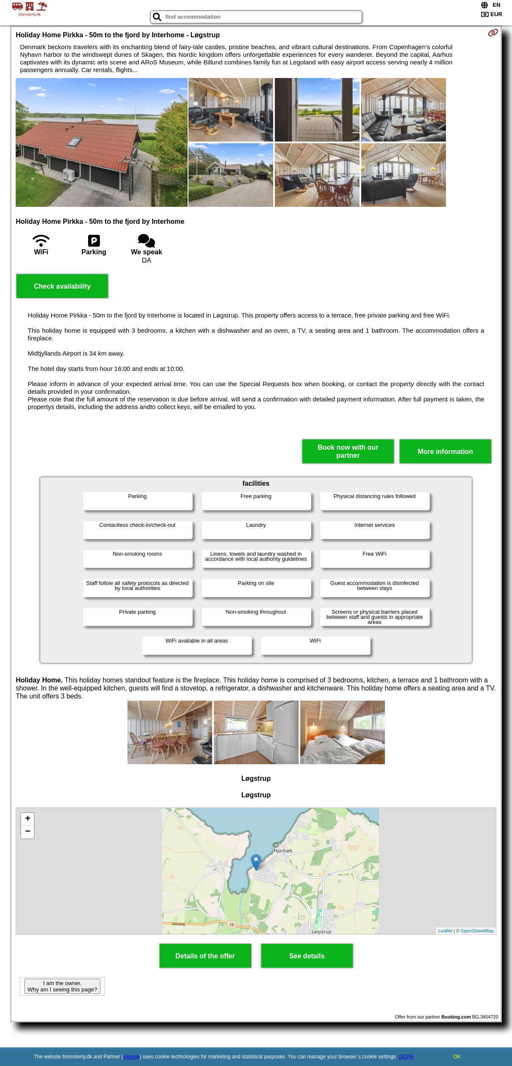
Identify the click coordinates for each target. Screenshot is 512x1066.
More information (445, 451)
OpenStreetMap (477, 930)
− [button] (27, 832)
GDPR (406, 1057)
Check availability (62, 286)
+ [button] (27, 819)
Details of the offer (205, 956)
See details (307, 956)
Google (131, 1057)
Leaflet (445, 930)
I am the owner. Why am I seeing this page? (62, 986)
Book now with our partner (348, 451)
